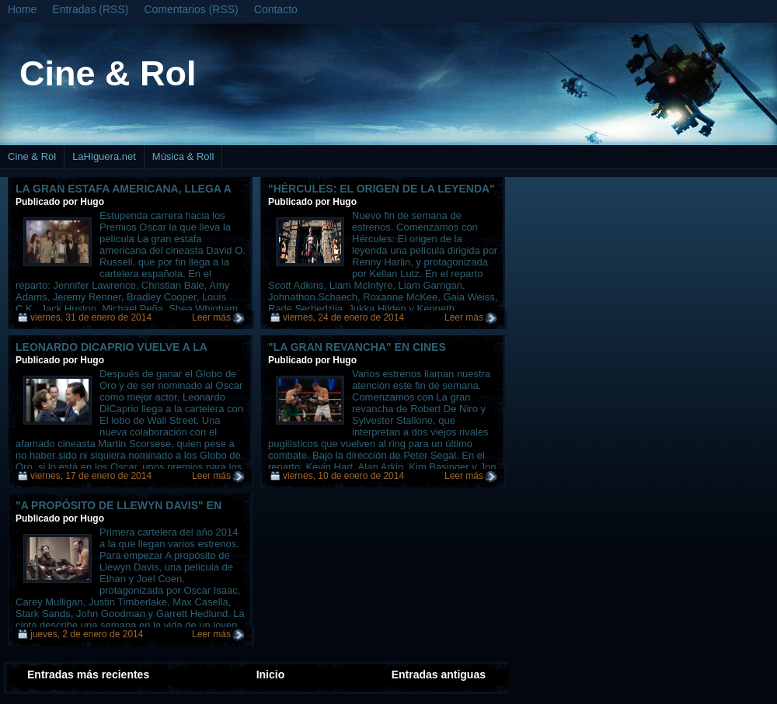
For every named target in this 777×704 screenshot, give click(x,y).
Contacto (276, 9)
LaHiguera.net (104, 156)
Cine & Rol (108, 73)
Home (22, 9)
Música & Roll (183, 156)
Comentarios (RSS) (191, 9)
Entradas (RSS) (90, 9)
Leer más (211, 317)
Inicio (270, 674)
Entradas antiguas (439, 674)
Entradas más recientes (88, 674)
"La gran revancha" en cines (357, 347)
